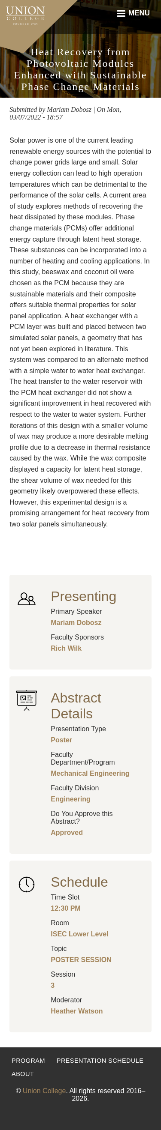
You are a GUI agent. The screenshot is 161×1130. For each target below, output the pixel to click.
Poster (61, 740)
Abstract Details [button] (76, 705)
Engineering (70, 799)
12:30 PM (65, 908)
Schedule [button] (79, 882)
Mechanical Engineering (90, 773)
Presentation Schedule (100, 1060)
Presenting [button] (83, 596)
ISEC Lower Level (79, 934)
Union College (44, 1090)
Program (28, 1060)
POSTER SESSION (81, 959)
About (23, 1073)
